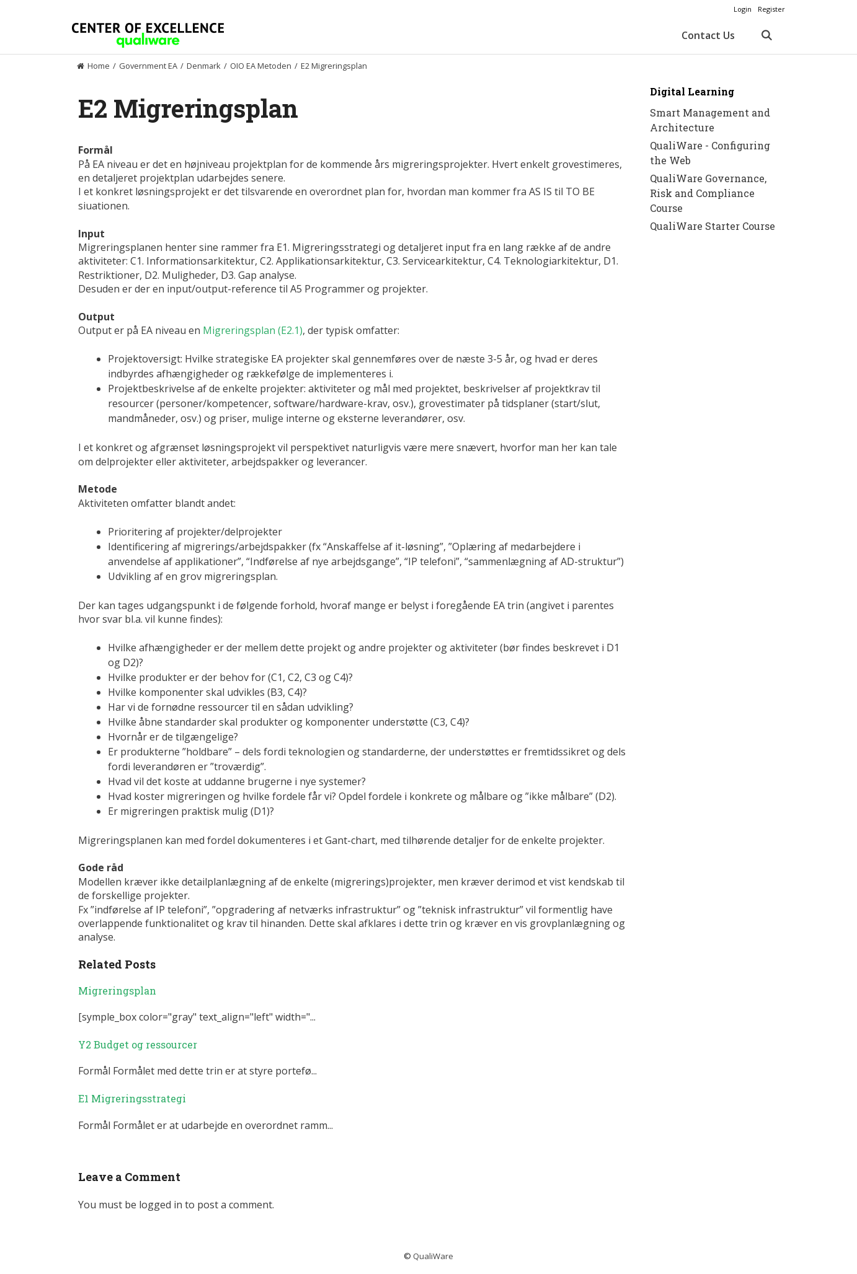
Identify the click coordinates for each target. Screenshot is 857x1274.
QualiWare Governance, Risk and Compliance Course (708, 193)
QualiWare (433, 1256)
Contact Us (708, 35)
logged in (160, 1204)
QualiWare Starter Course (712, 225)
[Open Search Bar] (766, 35)
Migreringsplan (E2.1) (253, 330)
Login (743, 9)
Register (771, 9)
